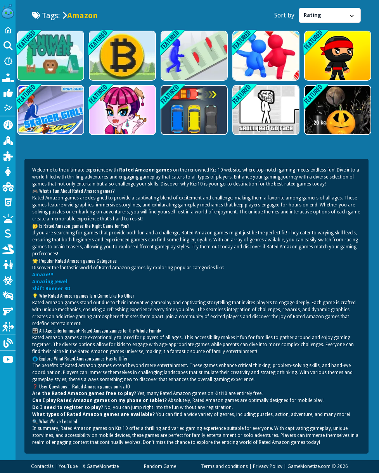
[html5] (8, 202)
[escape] (8, 326)
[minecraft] (8, 217)
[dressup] (8, 170)
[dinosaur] (8, 248)
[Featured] (8, 108)
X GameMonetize (101, 466)
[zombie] (8, 279)
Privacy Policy (267, 466)
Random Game (160, 466)
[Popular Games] (8, 77)
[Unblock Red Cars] (193, 110)
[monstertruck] (8, 186)
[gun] (8, 310)
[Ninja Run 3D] (337, 56)
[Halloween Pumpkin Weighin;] (337, 110)
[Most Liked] (8, 92)
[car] (8, 295)
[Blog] (8, 342)
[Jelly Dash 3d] (265, 56)
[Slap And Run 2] (193, 56)
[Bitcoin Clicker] (121, 56)
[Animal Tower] (50, 56)
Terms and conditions (224, 466)
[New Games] (8, 61)
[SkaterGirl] (50, 110)
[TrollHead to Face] (265, 110)
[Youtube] (8, 358)
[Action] (8, 124)
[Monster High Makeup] (121, 110)
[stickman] (8, 233)
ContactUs (42, 466)
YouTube (68, 466)
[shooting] (8, 264)
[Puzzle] (8, 155)
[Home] (8, 30)
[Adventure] (8, 139)
